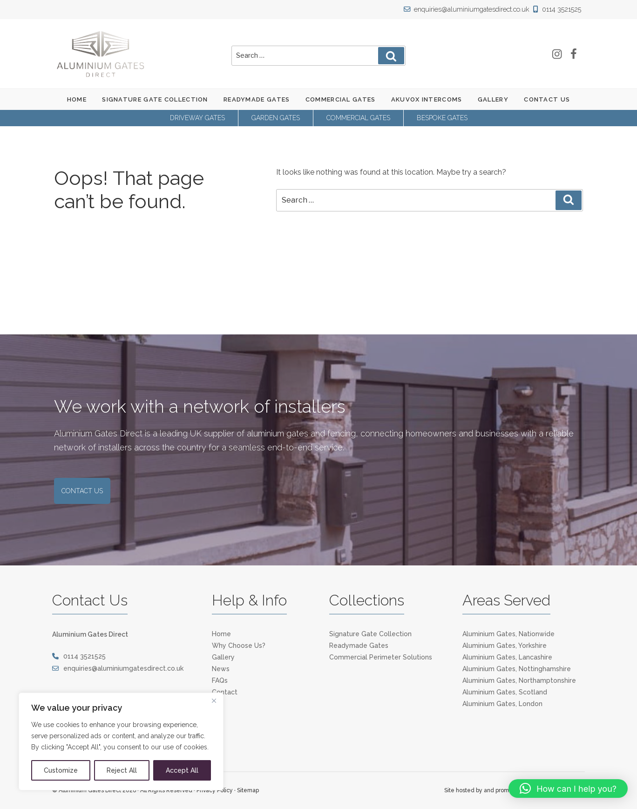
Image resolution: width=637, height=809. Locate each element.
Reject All (122, 770)
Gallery (493, 99)
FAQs (220, 680)
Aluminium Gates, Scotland (504, 692)
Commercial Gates (340, 99)
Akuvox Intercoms (426, 99)
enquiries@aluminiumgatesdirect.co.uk (469, 9)
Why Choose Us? (238, 645)
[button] (568, 788)
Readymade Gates (257, 99)
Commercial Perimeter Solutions (380, 657)
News (221, 669)
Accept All (182, 770)
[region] (121, 741)
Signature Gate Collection (155, 99)
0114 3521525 (557, 9)
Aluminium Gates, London (502, 703)
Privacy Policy (215, 790)
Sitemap (248, 790)
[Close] (213, 700)
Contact (224, 692)
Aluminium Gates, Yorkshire (504, 645)
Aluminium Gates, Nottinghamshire (516, 669)
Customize (61, 770)
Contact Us (547, 99)
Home (77, 99)
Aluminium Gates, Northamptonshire (519, 680)
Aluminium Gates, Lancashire (507, 657)
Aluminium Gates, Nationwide (508, 634)
